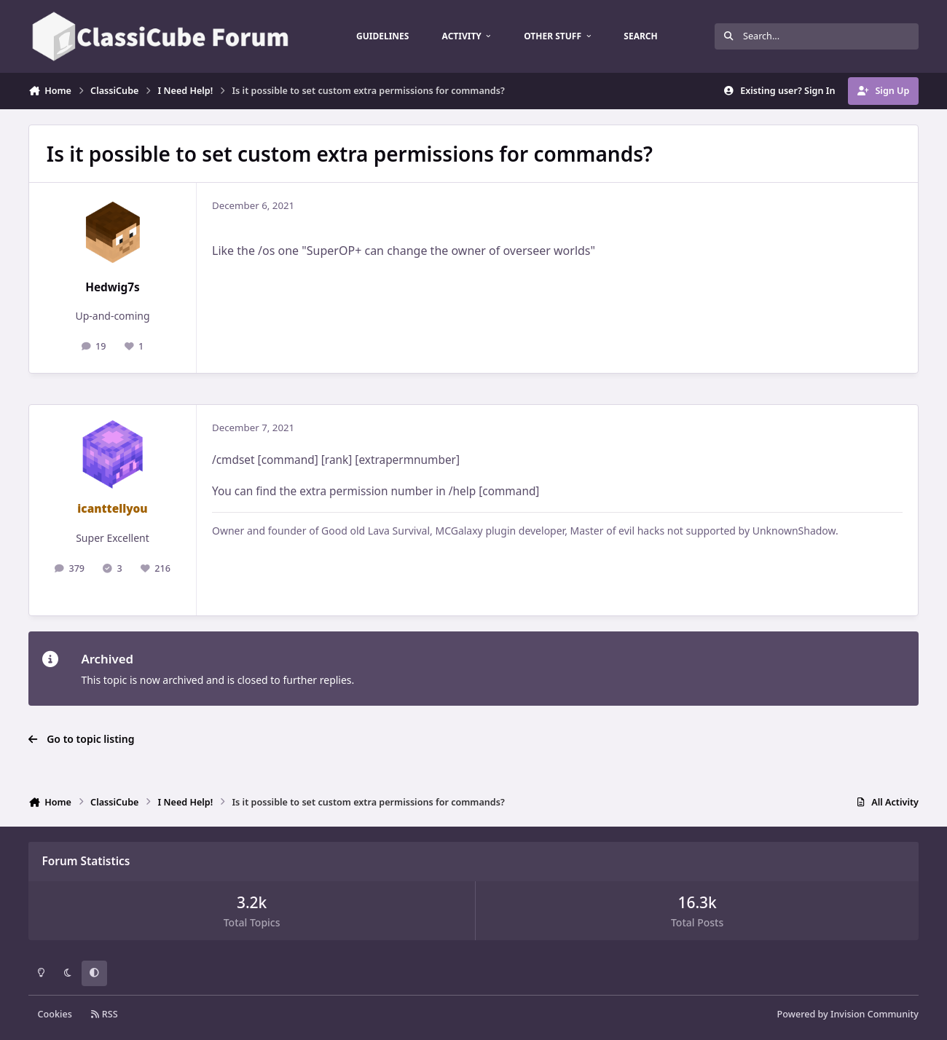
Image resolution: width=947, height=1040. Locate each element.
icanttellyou (112, 508)
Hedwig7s (112, 287)
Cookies (55, 1014)
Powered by (848, 1014)
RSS (104, 1014)
